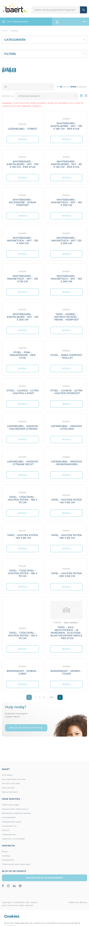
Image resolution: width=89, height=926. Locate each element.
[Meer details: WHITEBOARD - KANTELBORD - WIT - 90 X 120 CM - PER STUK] (66, 161)
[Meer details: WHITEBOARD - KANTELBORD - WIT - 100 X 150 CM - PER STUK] (22, 161)
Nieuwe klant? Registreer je (15, 809)
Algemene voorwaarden (13, 839)
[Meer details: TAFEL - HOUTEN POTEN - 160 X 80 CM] (22, 534)
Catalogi (6, 856)
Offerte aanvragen (10, 805)
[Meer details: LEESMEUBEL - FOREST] (22, 123)
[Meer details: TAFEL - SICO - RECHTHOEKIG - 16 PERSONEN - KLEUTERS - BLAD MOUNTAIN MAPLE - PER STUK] (66, 621)
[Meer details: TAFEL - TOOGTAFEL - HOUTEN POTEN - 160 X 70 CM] (22, 571)
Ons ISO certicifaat (11, 783)
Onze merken (8, 788)
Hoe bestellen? (9, 817)
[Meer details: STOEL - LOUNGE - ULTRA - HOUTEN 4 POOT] (22, 389)
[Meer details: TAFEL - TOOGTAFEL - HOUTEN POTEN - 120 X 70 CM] (22, 621)
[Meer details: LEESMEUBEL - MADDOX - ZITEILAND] (66, 424)
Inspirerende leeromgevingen (16, 864)
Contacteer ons (9, 826)
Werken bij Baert (10, 792)
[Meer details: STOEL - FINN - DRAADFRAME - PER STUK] (22, 352)
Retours (6, 830)
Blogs (5, 851)
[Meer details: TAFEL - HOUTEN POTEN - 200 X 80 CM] (66, 571)
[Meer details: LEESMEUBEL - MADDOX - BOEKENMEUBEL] (66, 460)
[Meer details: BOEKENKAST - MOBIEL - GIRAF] (22, 669)
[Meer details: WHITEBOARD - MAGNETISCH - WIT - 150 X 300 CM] (66, 200)
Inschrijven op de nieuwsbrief (44, 878)
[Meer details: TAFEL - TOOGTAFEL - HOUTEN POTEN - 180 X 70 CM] (22, 497)
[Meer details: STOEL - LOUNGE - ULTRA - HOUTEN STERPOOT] (66, 389)
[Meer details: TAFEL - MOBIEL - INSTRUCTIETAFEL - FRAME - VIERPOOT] (66, 314)
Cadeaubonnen (9, 834)
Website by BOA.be (77, 902)
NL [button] (84, 21)
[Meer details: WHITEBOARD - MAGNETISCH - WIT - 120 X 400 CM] (22, 238)
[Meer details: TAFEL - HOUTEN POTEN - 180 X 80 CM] (66, 534)
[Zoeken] (56, 10)
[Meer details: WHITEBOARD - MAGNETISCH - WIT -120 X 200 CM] (66, 238)
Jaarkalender (8, 860)
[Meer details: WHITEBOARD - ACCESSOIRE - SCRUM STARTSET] (22, 200)
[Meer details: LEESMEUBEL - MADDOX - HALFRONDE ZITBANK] (22, 424)
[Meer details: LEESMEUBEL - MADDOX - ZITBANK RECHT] (22, 460)
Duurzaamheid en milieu (14, 779)
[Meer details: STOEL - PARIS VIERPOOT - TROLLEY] (66, 352)
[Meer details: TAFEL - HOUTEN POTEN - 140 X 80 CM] (66, 497)
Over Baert (7, 775)
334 (52, 697)
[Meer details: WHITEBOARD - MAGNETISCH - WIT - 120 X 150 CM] (22, 276)
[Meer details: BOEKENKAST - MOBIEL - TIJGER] (66, 669)
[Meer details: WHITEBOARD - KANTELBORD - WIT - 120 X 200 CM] (22, 314)
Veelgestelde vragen (11, 822)
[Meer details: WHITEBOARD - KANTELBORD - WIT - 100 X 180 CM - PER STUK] (66, 123)
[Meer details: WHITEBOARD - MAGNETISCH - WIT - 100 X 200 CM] (66, 276)
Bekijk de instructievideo (26, 727)
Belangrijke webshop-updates (16, 813)
